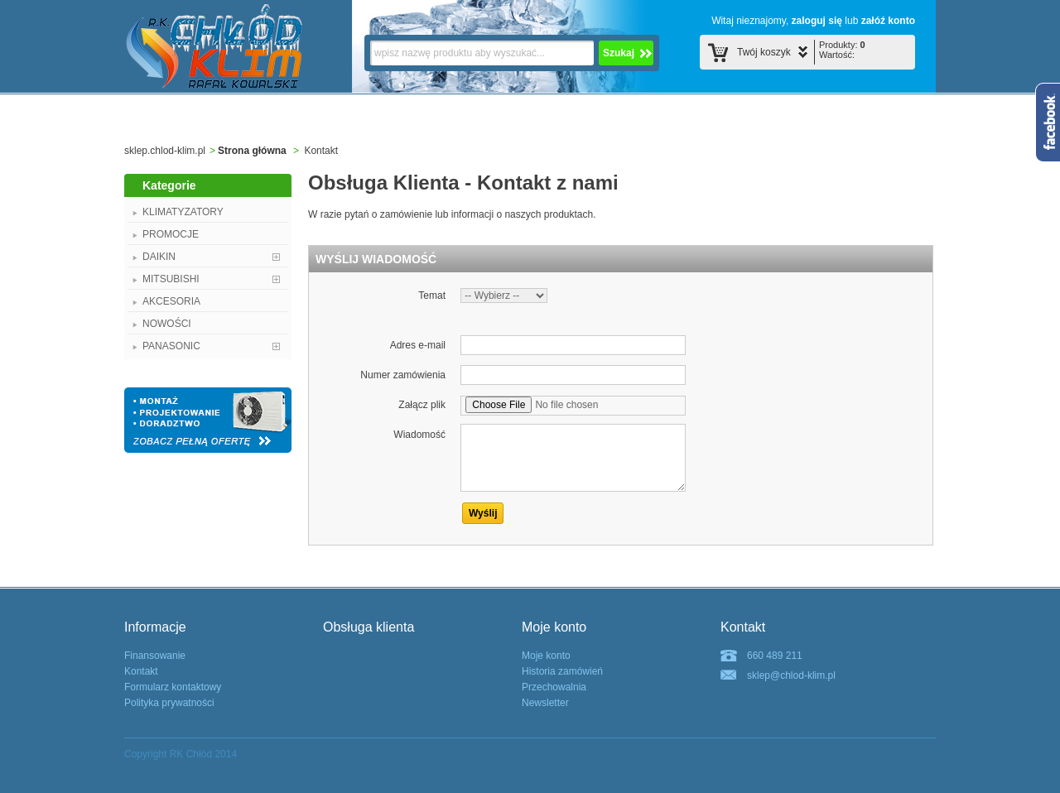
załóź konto (888, 20)
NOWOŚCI (166, 323)
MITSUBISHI (171, 279)
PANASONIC (171, 346)
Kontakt (141, 671)
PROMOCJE (170, 234)
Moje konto (546, 655)
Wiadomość (419, 434)
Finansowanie (155, 655)
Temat (432, 295)
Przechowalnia (554, 687)
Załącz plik (422, 405)
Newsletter (545, 703)
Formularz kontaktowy (172, 687)
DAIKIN (159, 256)
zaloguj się (817, 20)
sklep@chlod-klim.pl (791, 675)
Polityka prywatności (169, 703)
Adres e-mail (418, 345)
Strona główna (252, 150)
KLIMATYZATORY (183, 212)
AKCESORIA (171, 301)
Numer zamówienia (403, 375)
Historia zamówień (562, 671)
